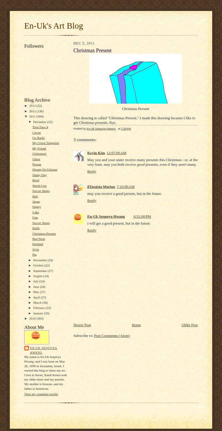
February (39, 307)
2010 (32, 318)
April (37, 297)
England (37, 244)
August (38, 276)
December (40, 122)
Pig (34, 254)
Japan (36, 201)
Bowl (35, 180)
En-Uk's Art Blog (53, 25)
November (40, 260)
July (36, 281)
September (40, 271)
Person (36, 164)
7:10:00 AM (126, 186)
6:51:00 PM (142, 216)
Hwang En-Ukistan (44, 169)
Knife (36, 228)
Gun (35, 217)
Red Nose (38, 238)
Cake (35, 212)
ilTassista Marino (101, 186)
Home (136, 325)
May (36, 292)
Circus (36, 132)
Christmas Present (44, 233)
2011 (32, 116)
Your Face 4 (40, 127)
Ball (35, 196)
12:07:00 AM (116, 153)
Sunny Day (39, 175)
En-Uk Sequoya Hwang (43, 350)
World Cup (39, 185)
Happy (36, 206)
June (36, 286)
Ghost (36, 159)
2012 (32, 111)
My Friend (39, 148)
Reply (91, 171)
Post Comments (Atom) (112, 335)
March (37, 302)
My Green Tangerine (45, 143)
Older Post (190, 325)
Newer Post (82, 325)
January (38, 313)
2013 (32, 105)
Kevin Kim (96, 153)
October (39, 265)
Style (35, 249)
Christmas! (39, 153)
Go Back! (38, 137)
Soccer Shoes (41, 191)
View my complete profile (41, 394)
